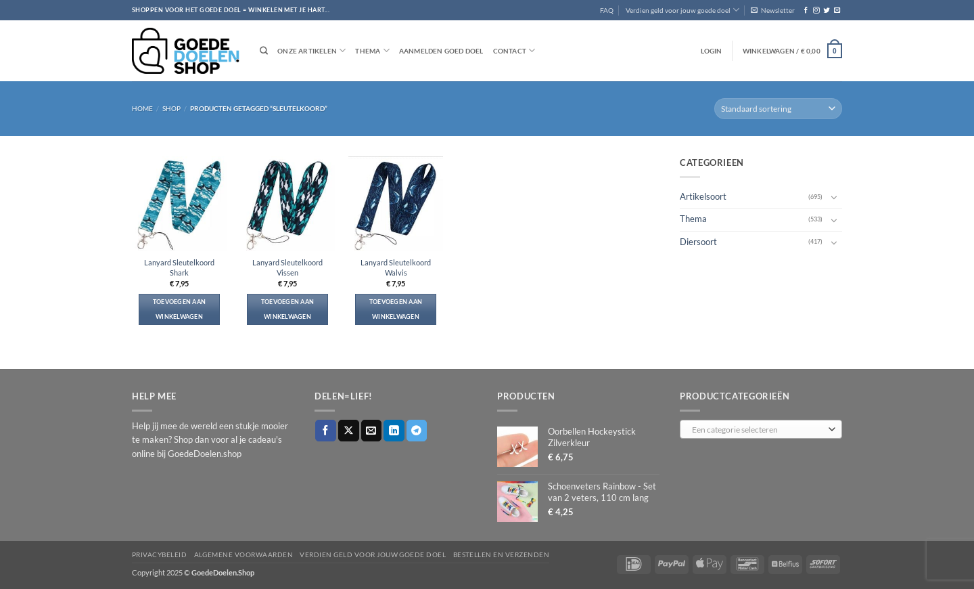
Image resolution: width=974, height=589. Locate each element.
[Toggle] (834, 197)
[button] (773, 10)
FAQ (606, 10)
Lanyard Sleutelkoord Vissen (287, 267)
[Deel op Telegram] (417, 430)
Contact (514, 50)
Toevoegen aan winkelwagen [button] (179, 309)
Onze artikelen (311, 50)
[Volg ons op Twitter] (826, 10)
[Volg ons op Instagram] (816, 10)
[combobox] (761, 429)
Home (142, 108)
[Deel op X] (348, 430)
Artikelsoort (703, 197)
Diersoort (698, 241)
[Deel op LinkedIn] (394, 430)
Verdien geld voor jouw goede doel (682, 9)
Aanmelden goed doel (441, 51)
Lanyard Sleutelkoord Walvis (396, 267)
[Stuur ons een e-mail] (837, 10)
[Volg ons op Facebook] (806, 10)
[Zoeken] (264, 51)
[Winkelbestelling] (778, 108)
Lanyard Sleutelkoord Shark (179, 267)
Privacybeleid (159, 554)
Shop (171, 108)
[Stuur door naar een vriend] (371, 430)
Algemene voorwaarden (244, 554)
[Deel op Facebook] (325, 430)
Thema (372, 50)
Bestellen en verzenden (501, 554)
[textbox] (758, 429)
